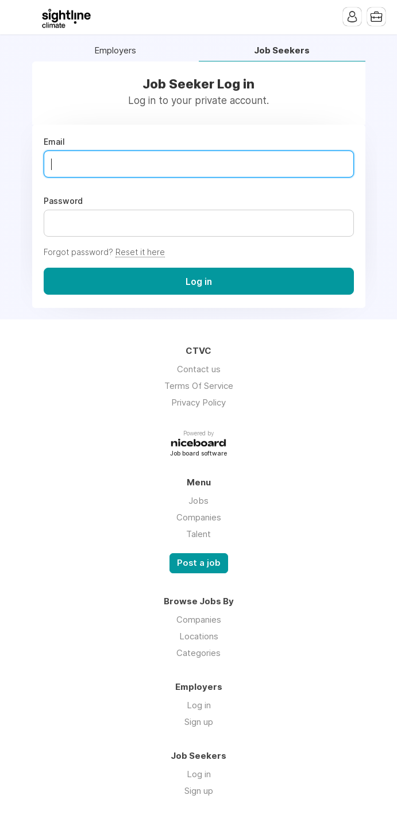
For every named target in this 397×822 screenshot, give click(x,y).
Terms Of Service (198, 385)
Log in (199, 705)
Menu (20, 17)
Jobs (198, 500)
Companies (198, 517)
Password (63, 201)
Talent (198, 533)
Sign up (198, 721)
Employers (115, 51)
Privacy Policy (198, 402)
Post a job (199, 563)
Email (54, 142)
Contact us (199, 369)
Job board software (198, 454)
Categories (198, 652)
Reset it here (140, 252)
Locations (198, 636)
